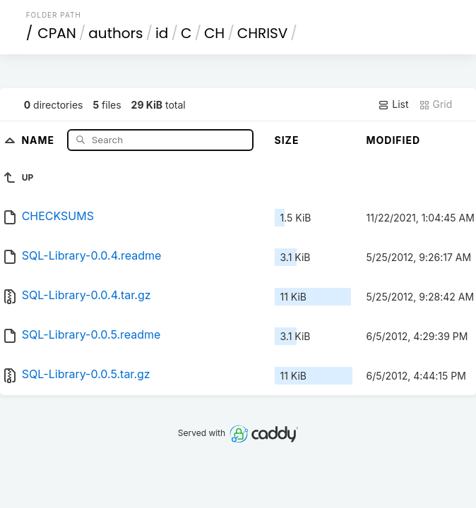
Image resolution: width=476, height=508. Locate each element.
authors (115, 33)
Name (39, 139)
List (393, 104)
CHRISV (262, 33)
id (161, 33)
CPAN (56, 33)
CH (214, 33)
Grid (436, 104)
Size (287, 140)
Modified (394, 140)
